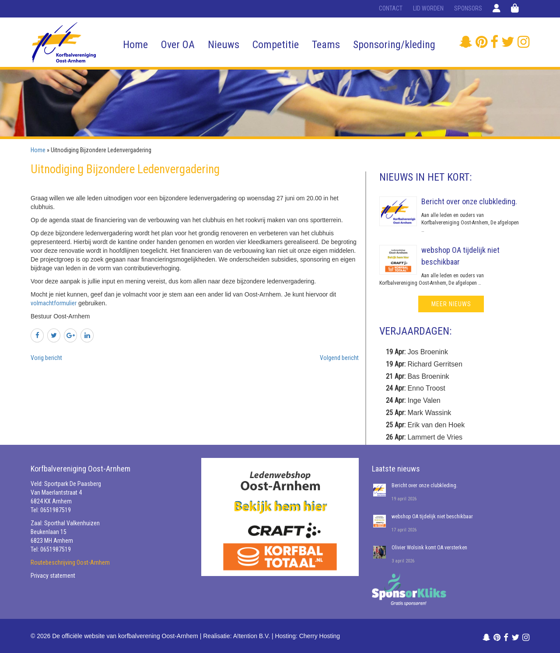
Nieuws (223, 44)
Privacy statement (53, 575)
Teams (326, 44)
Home (135, 44)
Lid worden (428, 8)
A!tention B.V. (251, 635)
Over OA (178, 44)
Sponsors (468, 8)
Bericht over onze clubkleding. (469, 201)
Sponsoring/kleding (394, 44)
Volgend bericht (339, 357)
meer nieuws (451, 303)
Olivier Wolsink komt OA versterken (429, 548)
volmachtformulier (54, 303)
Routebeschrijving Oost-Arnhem (70, 562)
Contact (390, 8)
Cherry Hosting (319, 635)
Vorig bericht (46, 357)
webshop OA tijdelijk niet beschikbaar (432, 516)
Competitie (275, 44)
